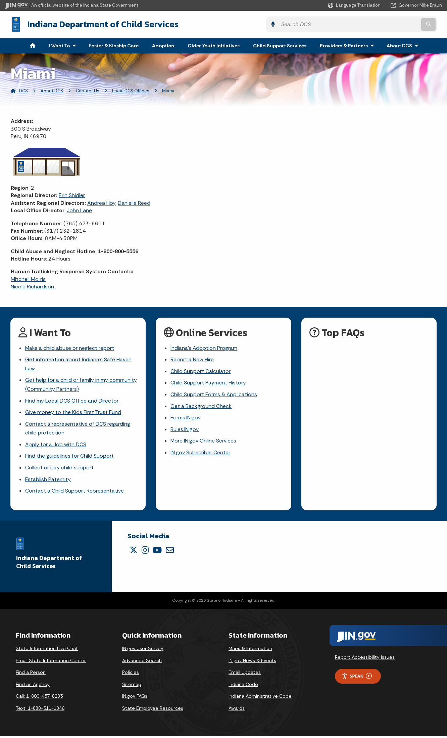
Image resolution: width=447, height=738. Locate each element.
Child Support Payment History (208, 382)
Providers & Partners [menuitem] (348, 45)
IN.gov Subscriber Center (200, 453)
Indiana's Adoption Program (204, 347)
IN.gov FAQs (134, 698)
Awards (237, 710)
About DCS (52, 90)
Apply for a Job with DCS (56, 445)
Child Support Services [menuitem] (279, 45)
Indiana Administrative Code (260, 698)
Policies (130, 675)
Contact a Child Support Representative (74, 493)
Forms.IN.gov (185, 418)
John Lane (79, 209)
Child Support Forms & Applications (213, 394)
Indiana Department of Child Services (97, 23)
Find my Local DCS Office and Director (72, 401)
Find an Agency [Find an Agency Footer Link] (33, 686)
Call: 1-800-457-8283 (39, 698)
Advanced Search (142, 662)
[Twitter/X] (134, 552)
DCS (23, 90)
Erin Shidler (72, 194)
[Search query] (388, 24)
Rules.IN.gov (184, 430)
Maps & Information (250, 651)
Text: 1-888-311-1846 (40, 710)
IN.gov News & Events (252, 662)
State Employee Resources (152, 710)
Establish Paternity (48, 481)
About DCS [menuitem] (404, 45)
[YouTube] (157, 552)
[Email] (170, 552)
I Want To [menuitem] (64, 45)
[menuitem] (32, 45)
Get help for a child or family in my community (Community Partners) (81, 385)
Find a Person (31, 675)
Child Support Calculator (200, 371)
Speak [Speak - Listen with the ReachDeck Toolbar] (357, 678)
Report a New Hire (192, 359)
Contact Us (87, 90)
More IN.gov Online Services (203, 442)
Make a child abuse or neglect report (69, 347)
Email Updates (245, 675)
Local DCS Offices (130, 90)
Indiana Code (243, 686)
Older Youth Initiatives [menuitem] (214, 45)
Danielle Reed (134, 202)
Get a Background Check (201, 406)
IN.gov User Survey (142, 651)
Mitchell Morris (28, 278)
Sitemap (131, 686)
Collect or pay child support (59, 469)
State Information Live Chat (47, 651)
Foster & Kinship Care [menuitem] (114, 45)
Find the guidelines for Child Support (69, 457)
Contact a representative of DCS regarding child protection (77, 429)
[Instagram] (145, 552)
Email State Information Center (51, 662)
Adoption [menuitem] (163, 45)
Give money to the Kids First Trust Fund (73, 413)
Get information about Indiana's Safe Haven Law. (78, 364)
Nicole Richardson (32, 285)
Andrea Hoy (101, 202)
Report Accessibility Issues (365, 659)
